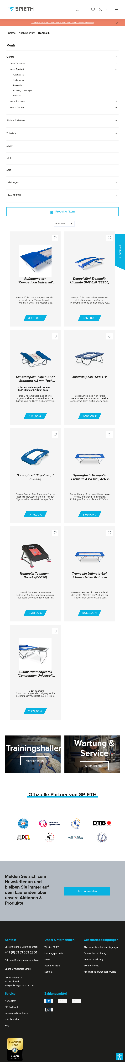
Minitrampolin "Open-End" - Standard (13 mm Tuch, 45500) (35, 379)
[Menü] (116, 9)
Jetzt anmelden (87, 891)
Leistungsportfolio (53, 953)
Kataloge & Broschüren (16, 1013)
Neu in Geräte (64, 107)
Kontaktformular (22, 960)
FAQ (7, 1025)
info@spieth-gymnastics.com (19, 985)
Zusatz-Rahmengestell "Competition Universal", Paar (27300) (35, 674)
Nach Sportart (27, 32)
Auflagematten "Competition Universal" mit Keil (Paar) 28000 (35, 281)
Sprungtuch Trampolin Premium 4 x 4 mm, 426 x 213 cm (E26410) (89, 477)
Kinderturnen (18, 80)
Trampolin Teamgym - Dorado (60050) (35, 576)
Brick (9, 158)
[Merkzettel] (93, 9)
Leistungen (62, 182)
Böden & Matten (62, 120)
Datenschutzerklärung (95, 953)
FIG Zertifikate (12, 1007)
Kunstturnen (18, 74)
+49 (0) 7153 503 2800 (21, 952)
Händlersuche (12, 1019)
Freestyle (17, 95)
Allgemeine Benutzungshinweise (100, 971)
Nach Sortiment (64, 101)
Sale (8, 170)
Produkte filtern (62, 211)
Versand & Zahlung (93, 959)
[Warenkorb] (107, 9)
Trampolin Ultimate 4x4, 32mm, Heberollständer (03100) (90, 576)
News (47, 959)
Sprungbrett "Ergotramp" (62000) (35, 477)
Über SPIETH (62, 195)
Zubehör (62, 133)
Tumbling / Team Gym (22, 90)
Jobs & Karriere (52, 965)
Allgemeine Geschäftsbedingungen (101, 947)
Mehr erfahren (35, 761)
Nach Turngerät (64, 63)
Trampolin (44, 32)
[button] (119, 1056)
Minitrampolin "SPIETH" (89, 377)
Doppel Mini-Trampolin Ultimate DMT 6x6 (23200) (89, 281)
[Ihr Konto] (100, 9)
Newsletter (10, 1001)
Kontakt (48, 971)
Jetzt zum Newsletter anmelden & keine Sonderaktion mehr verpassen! (62, 23)
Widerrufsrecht (91, 965)
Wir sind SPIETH (52, 947)
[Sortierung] (64, 224)
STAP (9, 146)
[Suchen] (77, 9)
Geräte (12, 32)
